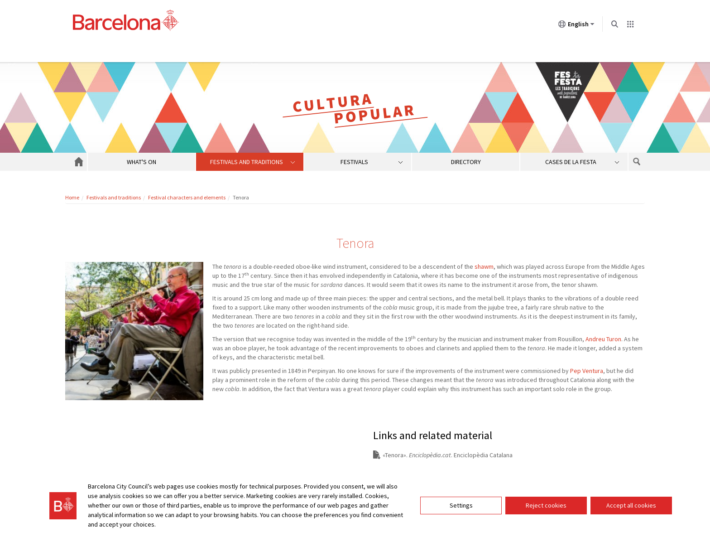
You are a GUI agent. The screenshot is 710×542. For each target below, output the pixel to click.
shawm (484, 266)
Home (72, 197)
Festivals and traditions (113, 197)
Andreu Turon (603, 339)
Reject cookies (546, 505)
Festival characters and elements (186, 197)
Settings (461, 505)
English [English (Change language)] (576, 26)
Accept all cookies (631, 505)
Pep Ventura (586, 371)
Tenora (394, 455)
